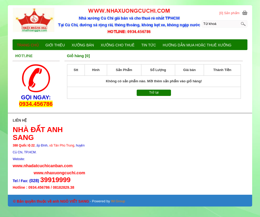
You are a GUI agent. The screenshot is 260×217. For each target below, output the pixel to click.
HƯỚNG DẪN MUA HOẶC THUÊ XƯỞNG (197, 45)
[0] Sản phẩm (229, 13)
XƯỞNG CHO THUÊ (118, 45)
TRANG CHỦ (27, 45)
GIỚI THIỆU (55, 45)
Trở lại (154, 92)
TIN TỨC (148, 45)
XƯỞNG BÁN (83, 45)
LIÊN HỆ (24, 56)
